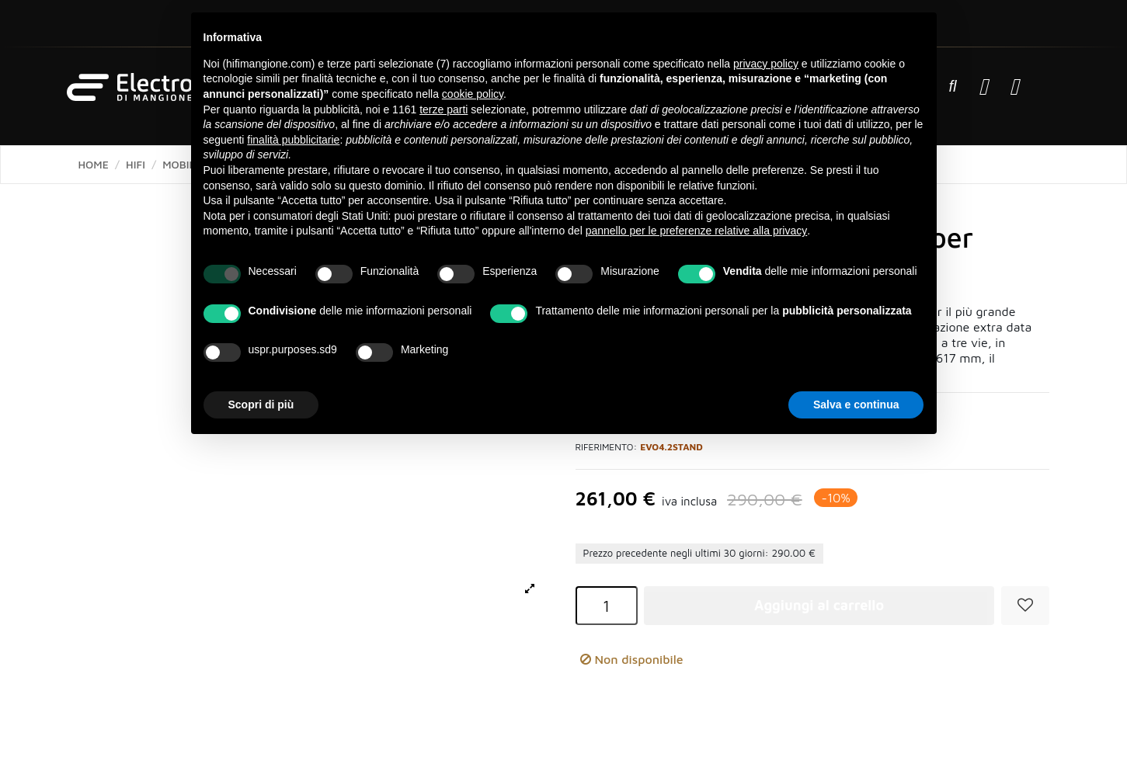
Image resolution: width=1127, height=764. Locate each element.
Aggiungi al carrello (819, 605)
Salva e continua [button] (856, 404)
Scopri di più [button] (261, 404)
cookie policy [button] (472, 94)
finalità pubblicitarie (293, 140)
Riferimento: (607, 447)
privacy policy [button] (765, 63)
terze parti (443, 109)
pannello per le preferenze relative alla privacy (697, 230)
